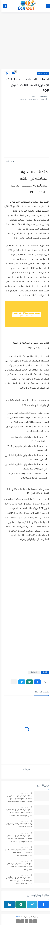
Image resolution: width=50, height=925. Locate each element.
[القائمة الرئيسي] (47, 6)
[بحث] (3, 6)
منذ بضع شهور (24, 793)
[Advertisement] (25, 42)
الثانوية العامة (41, 73)
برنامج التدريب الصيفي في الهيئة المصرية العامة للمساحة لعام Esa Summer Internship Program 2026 (17, 838)
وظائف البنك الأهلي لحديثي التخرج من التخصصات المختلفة (17, 825)
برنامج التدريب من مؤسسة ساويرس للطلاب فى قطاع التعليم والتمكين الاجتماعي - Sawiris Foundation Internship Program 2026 (18, 798)
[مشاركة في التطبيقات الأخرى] (12, 681)
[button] (36, 681)
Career (16, 916)
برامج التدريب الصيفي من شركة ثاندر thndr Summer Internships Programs (18, 866)
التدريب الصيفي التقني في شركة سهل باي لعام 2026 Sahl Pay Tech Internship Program (17, 852)
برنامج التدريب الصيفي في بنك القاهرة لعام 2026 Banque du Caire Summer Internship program (18, 812)
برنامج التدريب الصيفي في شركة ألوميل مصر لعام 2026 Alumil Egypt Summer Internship (18, 880)
